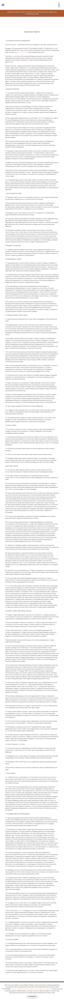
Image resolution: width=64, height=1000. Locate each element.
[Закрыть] (62, 11)
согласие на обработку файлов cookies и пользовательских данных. (31, 989)
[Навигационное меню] (3, 5)
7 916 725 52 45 (22, 52)
